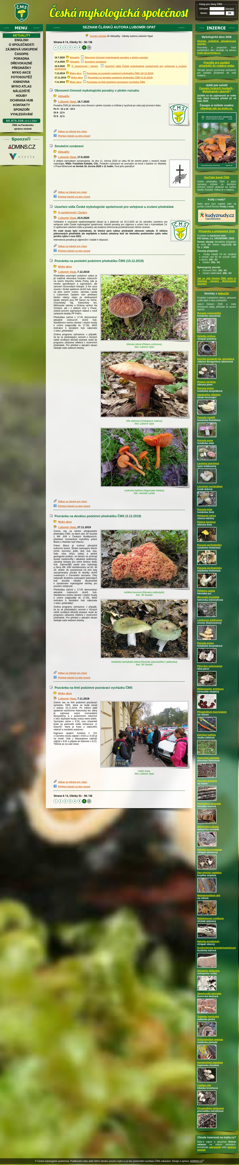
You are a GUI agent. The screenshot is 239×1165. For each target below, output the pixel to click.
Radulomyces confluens (210, 918)
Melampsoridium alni (208, 895)
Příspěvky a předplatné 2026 (217, 231)
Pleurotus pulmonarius (209, 666)
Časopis (21, 54)
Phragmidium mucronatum (212, 712)
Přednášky (21, 68)
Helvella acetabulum (208, 941)
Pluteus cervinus (206, 382)
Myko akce (21, 72)
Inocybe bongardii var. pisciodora (215, 359)
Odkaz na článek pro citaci (72, 131)
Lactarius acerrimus (208, 463)
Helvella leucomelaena (209, 849)
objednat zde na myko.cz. (216, 108)
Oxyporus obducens (208, 970)
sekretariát (215, 1147)
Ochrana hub (21, 100)
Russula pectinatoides (209, 545)
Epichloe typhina (206, 735)
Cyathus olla (204, 1085)
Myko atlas (22, 86)
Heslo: (204, 13)
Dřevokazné (21, 63)
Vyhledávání (21, 114)
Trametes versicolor (208, 1016)
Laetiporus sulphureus (209, 620)
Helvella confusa (206, 336)
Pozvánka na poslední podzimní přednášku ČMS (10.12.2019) (120, 73)
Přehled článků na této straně (74, 136)
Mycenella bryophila (208, 597)
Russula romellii (206, 417)
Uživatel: (204, 8)
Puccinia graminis (207, 781)
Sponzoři (21, 109)
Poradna (21, 58)
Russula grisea (205, 388)
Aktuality (21, 35)
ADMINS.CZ (196, 1161)
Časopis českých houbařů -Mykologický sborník (216, 90)
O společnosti (21, 44)
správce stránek (22, 129)
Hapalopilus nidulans (208, 394)
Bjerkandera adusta (208, 826)
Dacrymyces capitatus (209, 872)
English (21, 40)
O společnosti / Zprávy (85, 66)
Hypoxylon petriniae (208, 758)
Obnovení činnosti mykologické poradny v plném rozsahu (116, 57)
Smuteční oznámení (95, 61)
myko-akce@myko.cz (208, 53)
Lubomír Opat (67, 101)
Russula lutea (204, 509)
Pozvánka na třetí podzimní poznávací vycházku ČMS (116, 82)
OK (229, 13)
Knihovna (21, 81)
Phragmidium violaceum (210, 1108)
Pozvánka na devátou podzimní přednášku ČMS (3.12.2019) (120, 77)
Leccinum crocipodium (209, 486)
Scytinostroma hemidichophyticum (216, 947)
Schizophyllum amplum (210, 1039)
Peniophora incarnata (209, 803)
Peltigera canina (206, 590)
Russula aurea (205, 440)
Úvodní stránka (98, 36)
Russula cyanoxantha (209, 313)
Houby (21, 95)
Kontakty (21, 105)
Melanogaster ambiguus (210, 689)
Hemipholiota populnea (210, 1062)
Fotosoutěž (21, 77)
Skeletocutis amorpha (209, 993)
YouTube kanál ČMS (217, 177)
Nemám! (229, 8)
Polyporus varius (206, 515)
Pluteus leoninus (206, 522)
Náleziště (21, 91)
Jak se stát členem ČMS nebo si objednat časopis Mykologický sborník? (216, 281)
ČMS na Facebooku (23, 125)
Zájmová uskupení (21, 49)
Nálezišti (223, 293)
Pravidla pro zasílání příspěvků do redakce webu (216, 64)
